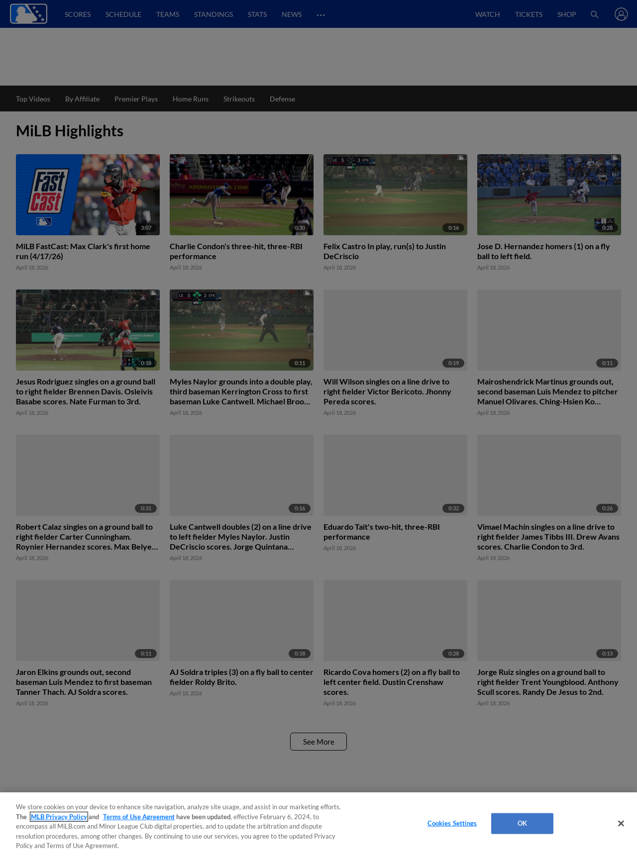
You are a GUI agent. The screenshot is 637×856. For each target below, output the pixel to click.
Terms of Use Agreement (139, 817)
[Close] (621, 824)
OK (522, 823)
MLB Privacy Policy (59, 817)
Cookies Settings (452, 823)
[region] (318, 824)
